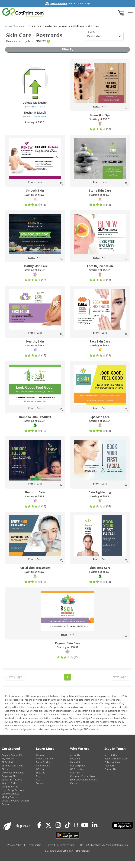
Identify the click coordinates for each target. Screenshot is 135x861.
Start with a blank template (35, 116)
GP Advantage (77, 769)
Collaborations (112, 762)
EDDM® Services (10, 793)
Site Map (40, 772)
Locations (75, 758)
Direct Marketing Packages (15, 800)
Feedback (109, 765)
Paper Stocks (43, 762)
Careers (74, 783)
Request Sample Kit (12, 755)
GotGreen (75, 772)
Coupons (6, 804)
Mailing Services (10, 797)
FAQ (38, 779)
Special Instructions (12, 779)
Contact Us (110, 769)
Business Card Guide (12, 765)
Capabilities (76, 762)
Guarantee (41, 755)
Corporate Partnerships (82, 776)
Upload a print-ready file (35, 106)
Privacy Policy (14, 844)
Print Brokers (43, 765)
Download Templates (13, 772)
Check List (7, 769)
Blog (38, 776)
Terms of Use (34, 844)
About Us (75, 755)
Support (40, 783)
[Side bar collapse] (130, 12)
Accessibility (110, 755)
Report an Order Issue (115, 758)
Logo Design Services (13, 790)
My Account (8, 758)
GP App (40, 769)
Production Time (44, 758)
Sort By (91, 32)
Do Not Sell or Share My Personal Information (104, 844)
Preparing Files (9, 776)
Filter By (67, 49)
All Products (8, 762)
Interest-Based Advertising (60, 844)
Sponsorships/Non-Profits (84, 779)
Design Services (10, 786)
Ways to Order (9, 783)
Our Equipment (78, 765)
